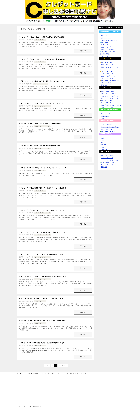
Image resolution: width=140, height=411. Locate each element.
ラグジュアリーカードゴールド (109, 98)
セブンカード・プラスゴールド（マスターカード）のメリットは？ (41, 103)
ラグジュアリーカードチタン (109, 94)
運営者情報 (104, 167)
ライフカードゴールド (107, 73)
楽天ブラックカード (106, 100)
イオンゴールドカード (107, 78)
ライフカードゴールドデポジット (110, 127)
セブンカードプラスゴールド (109, 76)
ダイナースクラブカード (107, 102)
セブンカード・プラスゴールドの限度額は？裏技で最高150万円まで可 (42, 232)
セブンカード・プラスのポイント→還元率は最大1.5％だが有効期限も (42, 37)
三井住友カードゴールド (107, 85)
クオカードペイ (105, 147)
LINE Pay (103, 144)
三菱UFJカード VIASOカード (109, 40)
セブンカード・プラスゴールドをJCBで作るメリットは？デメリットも (42, 123)
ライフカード (104, 42)
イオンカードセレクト (107, 158)
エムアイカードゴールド (107, 71)
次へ (63, 365)
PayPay (103, 138)
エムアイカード (105, 116)
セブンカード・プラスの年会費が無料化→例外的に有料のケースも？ (41, 343)
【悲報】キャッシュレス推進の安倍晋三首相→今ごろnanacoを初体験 (42, 81)
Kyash (102, 140)
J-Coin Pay (104, 149)
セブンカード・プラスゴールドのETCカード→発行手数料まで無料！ (42, 254)
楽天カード (104, 35)
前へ (48, 365)
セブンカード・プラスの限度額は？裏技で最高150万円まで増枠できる (42, 320)
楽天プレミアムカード (107, 64)
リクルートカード (106, 38)
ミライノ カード (105, 113)
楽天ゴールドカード (106, 62)
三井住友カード (105, 118)
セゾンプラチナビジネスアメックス (111, 105)
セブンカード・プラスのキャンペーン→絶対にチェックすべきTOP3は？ (43, 59)
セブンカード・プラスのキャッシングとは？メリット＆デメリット (41, 298)
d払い (102, 142)
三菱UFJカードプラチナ (107, 91)
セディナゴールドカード (107, 83)
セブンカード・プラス (40, 39)
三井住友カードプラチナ (107, 107)
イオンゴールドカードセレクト (109, 160)
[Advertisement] (70, 391)
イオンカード (104, 45)
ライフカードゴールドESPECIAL (110, 80)
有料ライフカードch (106, 129)
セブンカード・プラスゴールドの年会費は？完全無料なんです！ (40, 145)
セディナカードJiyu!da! (107, 49)
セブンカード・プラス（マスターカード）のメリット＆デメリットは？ (42, 168)
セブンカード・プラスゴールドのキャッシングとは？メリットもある (41, 210)
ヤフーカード (104, 56)
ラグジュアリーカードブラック (109, 96)
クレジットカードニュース (40, 84)
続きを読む (85, 51)
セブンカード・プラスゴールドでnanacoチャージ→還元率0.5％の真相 (42, 276)
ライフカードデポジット (107, 124)
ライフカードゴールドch (108, 131)
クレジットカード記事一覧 (108, 164)
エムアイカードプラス (107, 155)
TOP (31, 373)
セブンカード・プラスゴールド (42, 106)
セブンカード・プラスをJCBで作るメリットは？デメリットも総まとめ (42, 188)
